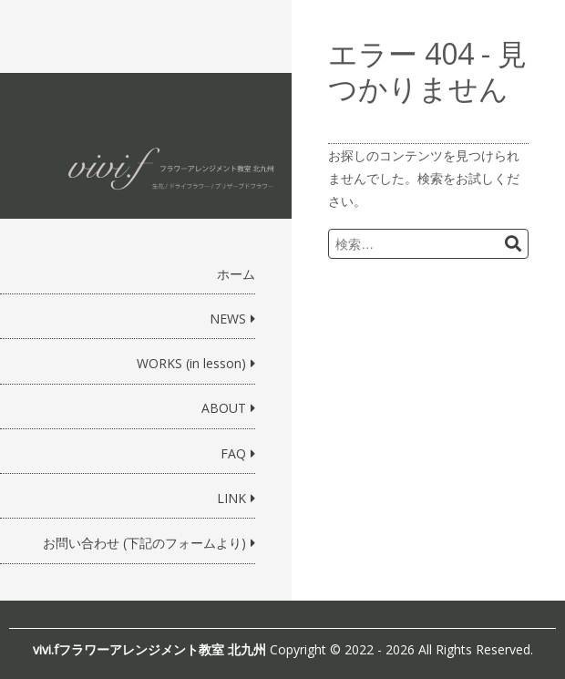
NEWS (228, 318)
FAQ (233, 453)
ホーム (236, 274)
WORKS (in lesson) (191, 363)
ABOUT (223, 408)
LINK (231, 498)
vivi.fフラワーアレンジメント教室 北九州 (149, 649)
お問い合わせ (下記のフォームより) (144, 542)
